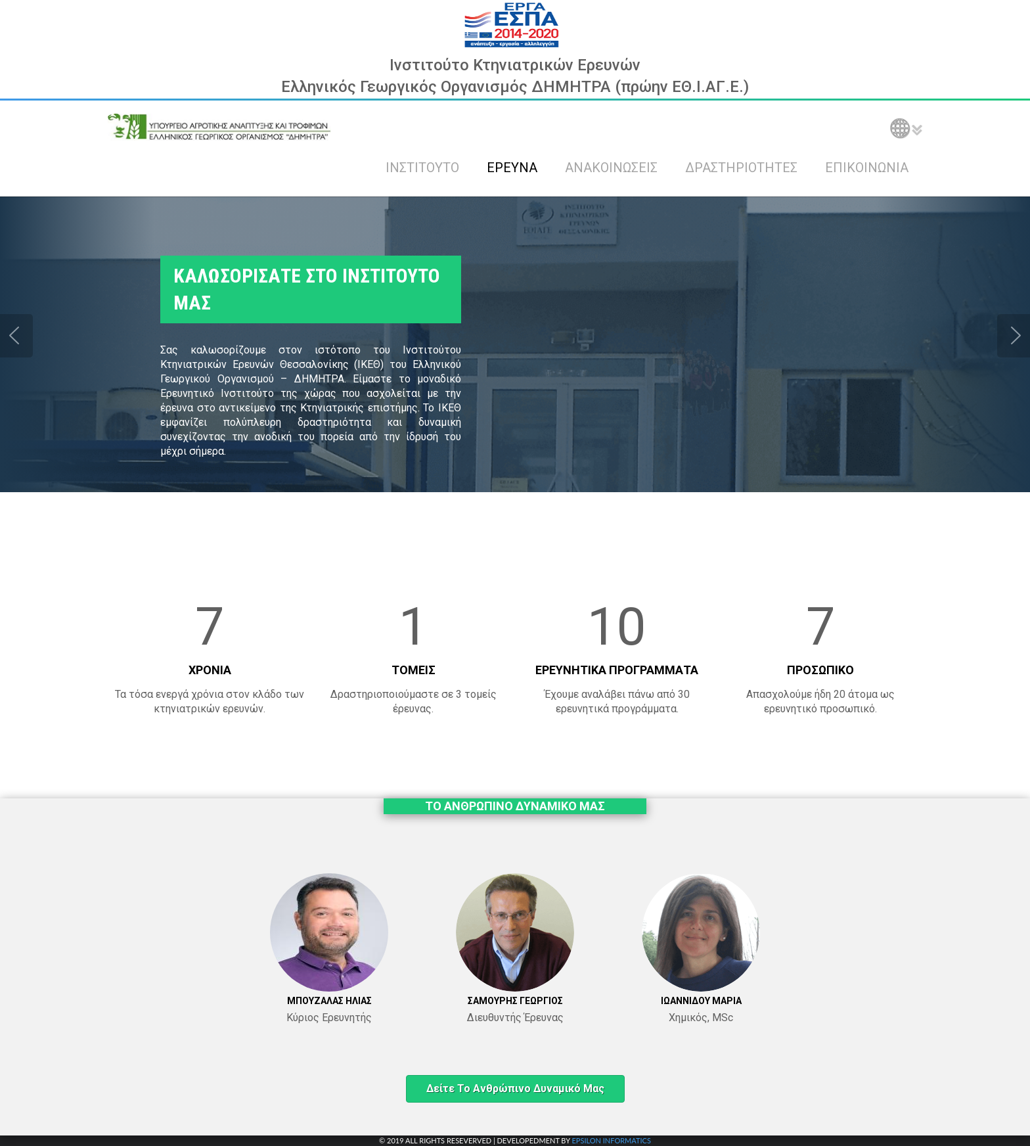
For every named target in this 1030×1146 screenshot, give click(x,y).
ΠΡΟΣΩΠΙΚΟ (820, 670)
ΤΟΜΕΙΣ (414, 670)
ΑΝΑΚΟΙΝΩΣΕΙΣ (611, 167)
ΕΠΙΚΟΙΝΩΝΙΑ (866, 167)
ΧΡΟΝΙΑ (210, 670)
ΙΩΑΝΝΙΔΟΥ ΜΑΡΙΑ (701, 1001)
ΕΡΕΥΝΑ (512, 167)
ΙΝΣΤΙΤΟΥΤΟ (422, 167)
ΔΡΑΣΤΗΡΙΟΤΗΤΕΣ (741, 167)
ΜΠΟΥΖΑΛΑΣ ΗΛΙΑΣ (329, 1001)
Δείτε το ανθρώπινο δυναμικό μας (515, 1088)
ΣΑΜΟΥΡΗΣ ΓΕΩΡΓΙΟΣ (515, 1001)
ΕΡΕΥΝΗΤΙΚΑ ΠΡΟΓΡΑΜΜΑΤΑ (616, 670)
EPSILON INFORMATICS (610, 1140)
